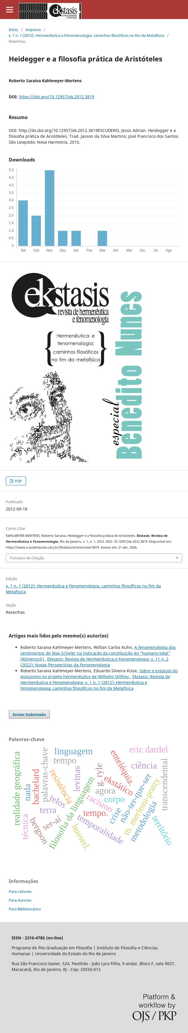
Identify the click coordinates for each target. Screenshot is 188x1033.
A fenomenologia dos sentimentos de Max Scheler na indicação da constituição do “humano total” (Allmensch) (98, 653)
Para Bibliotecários (25, 909)
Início (13, 29)
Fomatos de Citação (27, 558)
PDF (18, 481)
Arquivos (33, 29)
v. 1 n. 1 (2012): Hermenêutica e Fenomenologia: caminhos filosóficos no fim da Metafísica (86, 35)
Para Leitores (20, 891)
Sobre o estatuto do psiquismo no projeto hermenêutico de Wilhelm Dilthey (99, 673)
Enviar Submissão (29, 714)
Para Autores (20, 900)
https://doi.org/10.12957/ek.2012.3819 (56, 96)
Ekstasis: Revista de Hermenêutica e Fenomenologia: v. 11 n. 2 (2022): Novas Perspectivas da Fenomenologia (94, 662)
